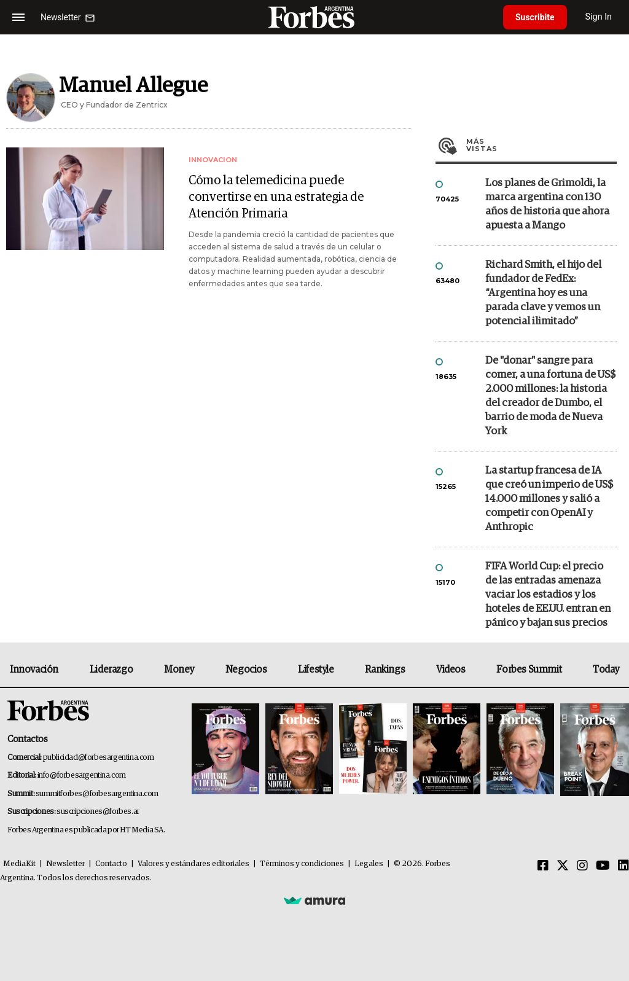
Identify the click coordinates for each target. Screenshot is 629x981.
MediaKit (19, 864)
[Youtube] (603, 866)
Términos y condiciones (302, 864)
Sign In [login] (598, 17)
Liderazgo (111, 669)
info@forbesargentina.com (81, 776)
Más (541, 145)
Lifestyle (316, 669)
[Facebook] (543, 866)
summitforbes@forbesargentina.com (97, 794)
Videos (451, 669)
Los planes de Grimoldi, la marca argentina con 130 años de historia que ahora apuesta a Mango (547, 204)
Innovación (34, 669)
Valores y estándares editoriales (193, 864)
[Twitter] (563, 866)
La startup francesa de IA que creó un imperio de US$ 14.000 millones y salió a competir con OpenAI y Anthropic (549, 499)
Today (606, 669)
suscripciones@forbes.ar (98, 812)
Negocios (246, 669)
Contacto (111, 864)
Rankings (385, 669)
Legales (368, 864)
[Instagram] (582, 866)
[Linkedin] (623, 866)
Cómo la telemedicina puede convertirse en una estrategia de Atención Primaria (276, 197)
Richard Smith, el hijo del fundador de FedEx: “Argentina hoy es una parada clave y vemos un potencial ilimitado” (543, 293)
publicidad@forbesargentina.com (98, 758)
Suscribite (535, 17)
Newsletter (65, 864)
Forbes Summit (528, 669)
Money (179, 669)
